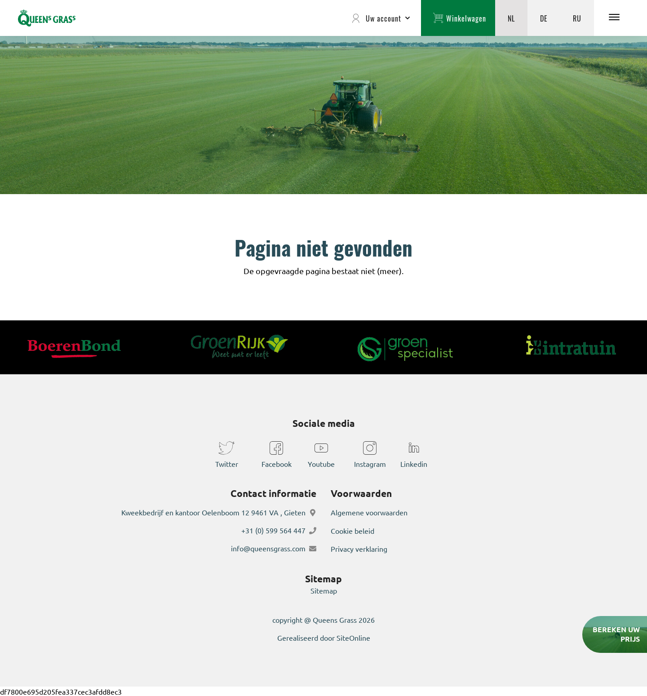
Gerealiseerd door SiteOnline (323, 637)
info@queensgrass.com (268, 549)
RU (577, 18)
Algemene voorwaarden (369, 513)
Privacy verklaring (359, 549)
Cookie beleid (352, 531)
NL (511, 18)
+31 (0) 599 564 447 (273, 531)
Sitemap (323, 590)
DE (544, 18)
